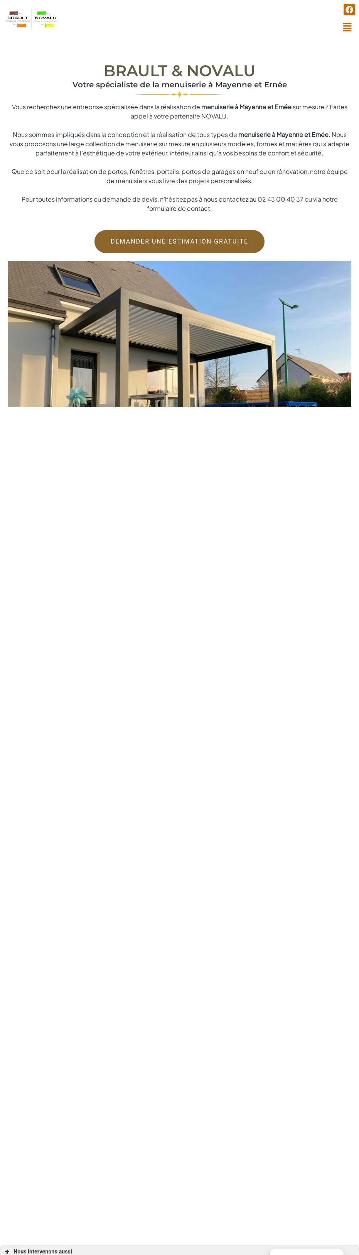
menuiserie (254, 126)
